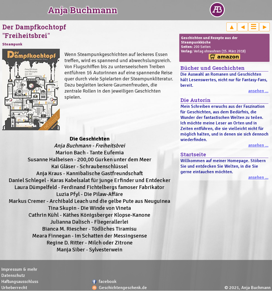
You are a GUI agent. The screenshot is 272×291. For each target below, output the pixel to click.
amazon (228, 57)
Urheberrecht (14, 287)
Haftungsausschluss (19, 281)
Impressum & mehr (19, 269)
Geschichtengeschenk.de (123, 287)
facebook (107, 281)
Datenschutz (13, 275)
